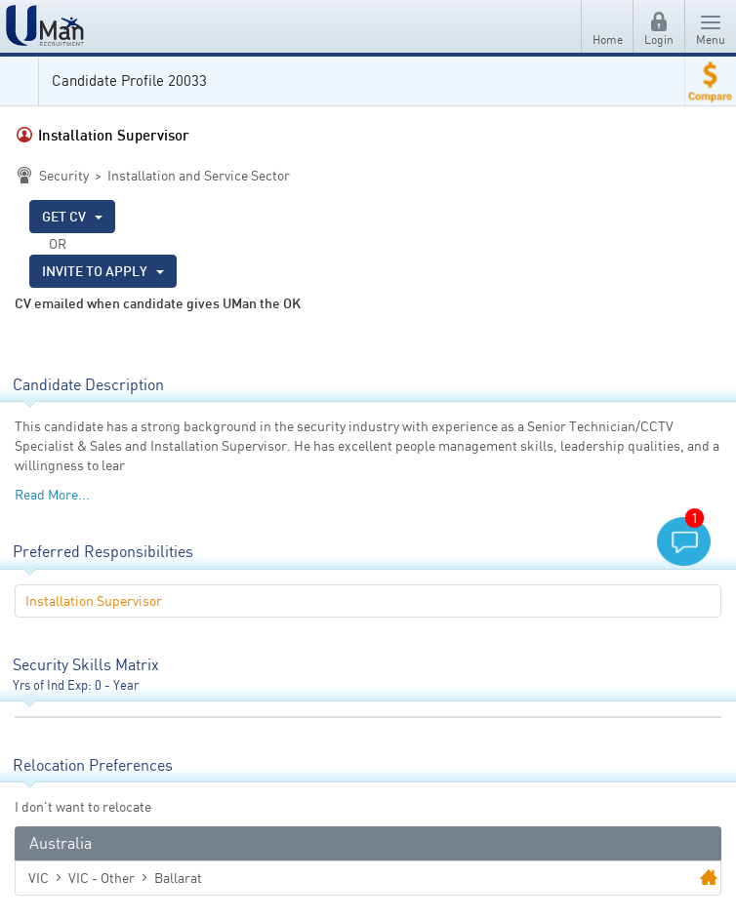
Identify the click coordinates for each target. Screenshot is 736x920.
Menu (710, 30)
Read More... (52, 494)
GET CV (72, 216)
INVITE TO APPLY (103, 270)
